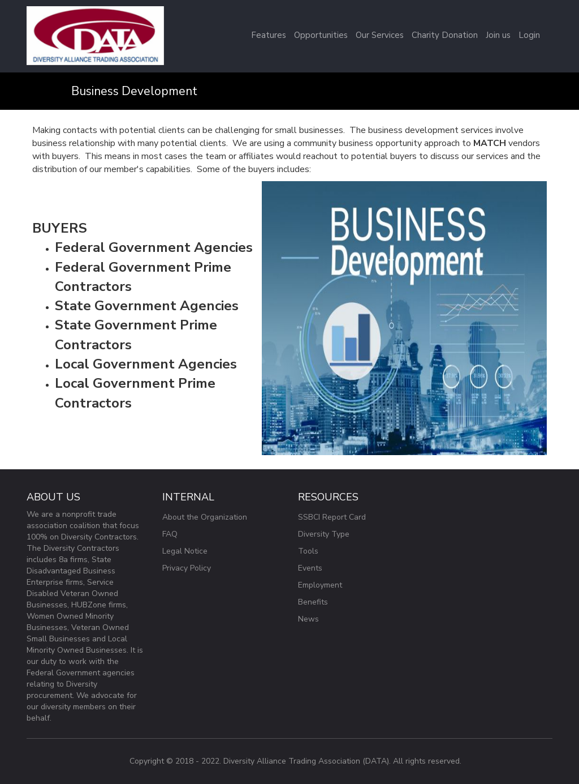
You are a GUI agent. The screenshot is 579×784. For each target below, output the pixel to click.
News (308, 619)
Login (529, 35)
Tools (308, 551)
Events (310, 568)
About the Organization (204, 517)
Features (268, 35)
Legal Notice (185, 551)
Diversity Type (323, 534)
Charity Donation (445, 35)
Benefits (313, 602)
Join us (498, 35)
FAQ (170, 534)
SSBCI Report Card (332, 517)
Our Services (380, 35)
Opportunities (321, 35)
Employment (320, 585)
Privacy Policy (186, 568)
